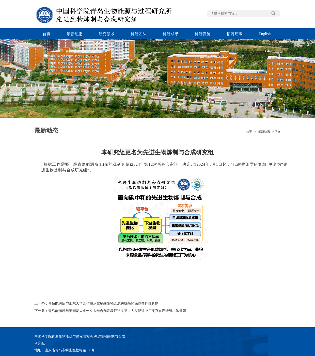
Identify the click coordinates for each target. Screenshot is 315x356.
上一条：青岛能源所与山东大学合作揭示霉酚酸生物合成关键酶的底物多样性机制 (96, 303)
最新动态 (74, 34)
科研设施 (202, 34)
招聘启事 (234, 34)
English (265, 34)
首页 (46, 34)
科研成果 (170, 34)
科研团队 (138, 34)
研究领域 (106, 34)
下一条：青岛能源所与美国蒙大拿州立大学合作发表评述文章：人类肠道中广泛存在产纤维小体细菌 (110, 311)
